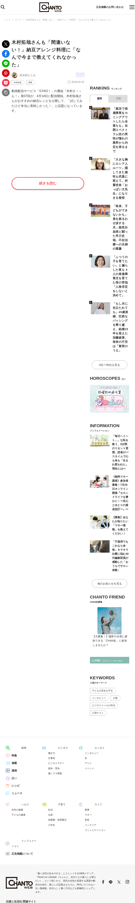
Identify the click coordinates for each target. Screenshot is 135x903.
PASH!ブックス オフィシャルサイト (85, 862)
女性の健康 (17, 764)
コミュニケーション (95, 785)
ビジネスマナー (56, 718)
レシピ (16, 740)
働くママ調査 (55, 728)
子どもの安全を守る (102, 645)
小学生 (51, 779)
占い (14, 733)
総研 (14, 702)
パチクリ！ (42, 862)
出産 (50, 769)
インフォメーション (24, 795)
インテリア (90, 779)
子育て (52, 759)
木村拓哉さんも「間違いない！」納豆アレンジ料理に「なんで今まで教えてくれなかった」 (69, 20)
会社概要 (125, 895)
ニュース (17, 748)
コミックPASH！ (58, 862)
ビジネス (53, 702)
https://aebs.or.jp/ (64, 884)
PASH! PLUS (45, 858)
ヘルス (16, 759)
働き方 (51, 708)
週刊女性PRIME (13, 858)
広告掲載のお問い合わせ (107, 7)
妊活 (50, 764)
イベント (89, 723)
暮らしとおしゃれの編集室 (66, 858)
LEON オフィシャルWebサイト (20, 862)
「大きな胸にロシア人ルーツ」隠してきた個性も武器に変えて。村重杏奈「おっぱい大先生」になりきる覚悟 (120, 165)
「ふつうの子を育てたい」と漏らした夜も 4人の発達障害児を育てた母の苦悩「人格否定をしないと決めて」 (120, 246)
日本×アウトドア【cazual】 (94, 858)
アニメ (88, 718)
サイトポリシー (109, 895)
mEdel (34, 858)
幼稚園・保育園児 (57, 774)
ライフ (18, 20)
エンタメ (90, 702)
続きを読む (47, 184)
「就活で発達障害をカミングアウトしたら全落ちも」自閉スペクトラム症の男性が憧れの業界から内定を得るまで (120, 125)
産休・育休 (54, 723)
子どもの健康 (18, 769)
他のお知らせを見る (109, 538)
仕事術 (51, 713)
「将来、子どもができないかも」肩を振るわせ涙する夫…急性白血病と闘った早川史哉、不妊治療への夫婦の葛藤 (120, 206)
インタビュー (99, 653)
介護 (115, 653)
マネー (88, 769)
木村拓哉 (18, 82)
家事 (32, 82)
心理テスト (98, 668)
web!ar (26, 858)
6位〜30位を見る (109, 321)
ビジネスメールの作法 (103, 660)
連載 (14, 717)
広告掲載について (22, 803)
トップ (7, 20)
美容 (87, 774)
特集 (14, 710)
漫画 (14, 725)
